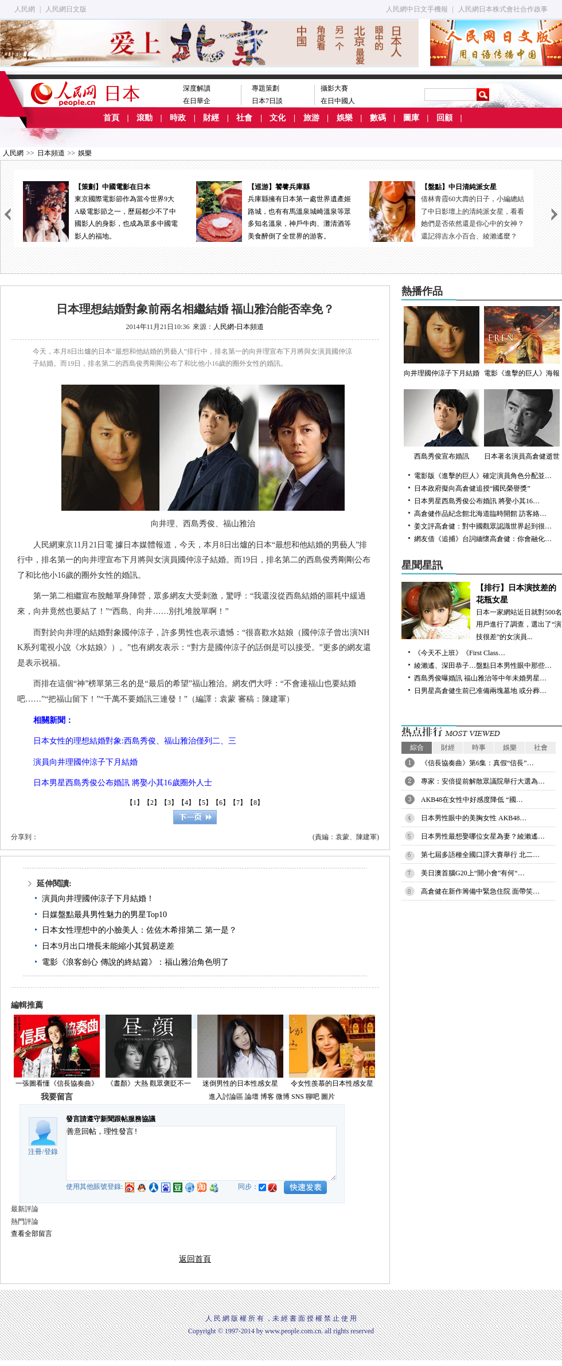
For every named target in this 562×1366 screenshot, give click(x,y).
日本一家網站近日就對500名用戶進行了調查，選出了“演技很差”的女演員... (481, 611)
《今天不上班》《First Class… (459, 653)
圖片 (328, 1097)
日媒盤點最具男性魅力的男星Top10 (104, 914)
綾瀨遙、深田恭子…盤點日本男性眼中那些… (483, 666)
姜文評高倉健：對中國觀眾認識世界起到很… (483, 526)
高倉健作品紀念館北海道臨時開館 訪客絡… (480, 514)
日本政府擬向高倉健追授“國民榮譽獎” (472, 488)
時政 (178, 117)
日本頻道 (51, 153)
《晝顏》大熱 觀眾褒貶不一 (149, 1083)
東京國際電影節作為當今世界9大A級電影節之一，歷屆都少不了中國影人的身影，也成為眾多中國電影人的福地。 (100, 210)
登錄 (51, 1152)
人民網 (24, 9)
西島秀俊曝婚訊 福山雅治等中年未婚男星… (480, 678)
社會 (244, 117)
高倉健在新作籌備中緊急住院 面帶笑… (480, 891)
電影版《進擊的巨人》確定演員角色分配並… (483, 476)
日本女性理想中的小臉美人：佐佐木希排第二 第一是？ (139, 930)
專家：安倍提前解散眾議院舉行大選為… (483, 781)
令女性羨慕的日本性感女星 (332, 1083)
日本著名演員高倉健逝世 (522, 424)
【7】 (238, 803)
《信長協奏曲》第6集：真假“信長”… (477, 763)
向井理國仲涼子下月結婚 (441, 341)
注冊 (35, 1152)
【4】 (186, 803)
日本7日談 (267, 101)
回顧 (444, 117)
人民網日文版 (66, 9)
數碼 (378, 117)
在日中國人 (338, 101)
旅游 (311, 117)
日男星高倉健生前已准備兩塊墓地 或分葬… (480, 691)
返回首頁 (195, 1259)
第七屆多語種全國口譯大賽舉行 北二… (480, 855)
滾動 (144, 117)
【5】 (203, 803)
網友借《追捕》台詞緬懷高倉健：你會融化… (483, 539)
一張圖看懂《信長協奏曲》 (56, 1083)
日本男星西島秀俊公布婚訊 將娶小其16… (477, 501)
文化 (278, 117)
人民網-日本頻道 (238, 327)
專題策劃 (265, 88)
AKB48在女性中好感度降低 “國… (472, 800)
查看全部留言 (31, 1234)
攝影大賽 (334, 88)
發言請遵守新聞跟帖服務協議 (110, 1119)
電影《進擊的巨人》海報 (522, 341)
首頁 (111, 117)
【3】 (169, 803)
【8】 (255, 803)
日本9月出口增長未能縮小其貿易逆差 (108, 946)
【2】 (152, 803)
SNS (297, 1097)
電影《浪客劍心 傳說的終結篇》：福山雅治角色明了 (135, 962)
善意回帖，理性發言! (201, 1153)
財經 (211, 117)
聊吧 (312, 1097)
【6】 (220, 803)
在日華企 (196, 101)
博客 (267, 1097)
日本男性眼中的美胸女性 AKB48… (473, 818)
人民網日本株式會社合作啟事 (503, 9)
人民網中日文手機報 (417, 9)
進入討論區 (226, 1097)
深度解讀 (196, 88)
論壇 (252, 1097)
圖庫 (411, 117)
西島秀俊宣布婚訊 (441, 424)
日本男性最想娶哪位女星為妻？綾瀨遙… (483, 836)
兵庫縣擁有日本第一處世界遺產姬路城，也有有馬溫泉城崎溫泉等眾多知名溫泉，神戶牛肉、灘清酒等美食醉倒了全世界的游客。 (273, 210)
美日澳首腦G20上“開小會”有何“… (473, 873)
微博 (283, 1097)
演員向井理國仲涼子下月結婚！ (98, 898)
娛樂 (345, 117)
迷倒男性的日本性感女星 (240, 1083)
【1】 (134, 803)
